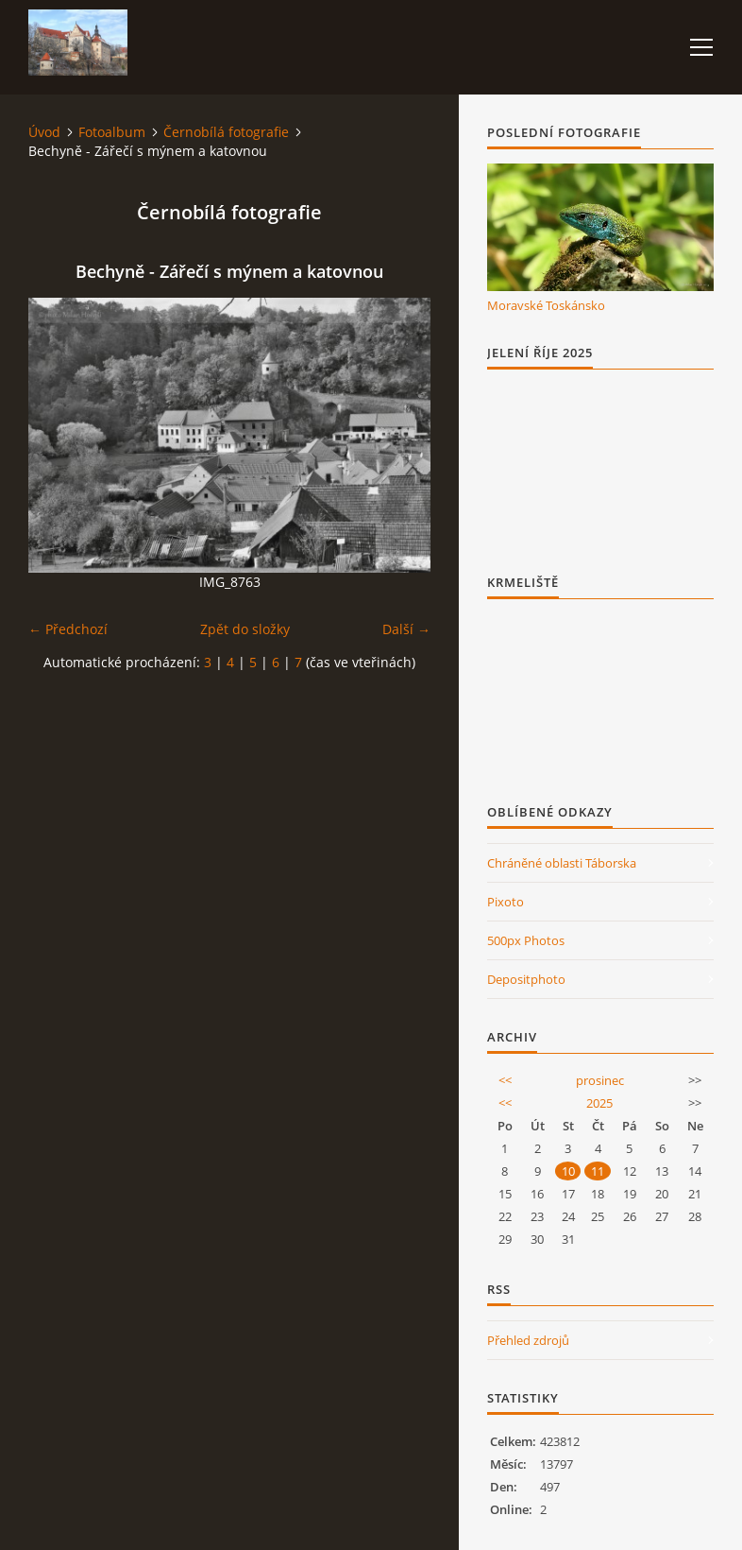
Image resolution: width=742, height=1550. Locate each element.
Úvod (44, 132)
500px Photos (526, 940)
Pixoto (505, 901)
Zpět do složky (245, 629)
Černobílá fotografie (226, 132)
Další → (406, 629)
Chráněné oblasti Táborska (561, 862)
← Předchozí (68, 629)
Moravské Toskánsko (546, 305)
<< (505, 1080)
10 (568, 1171)
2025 (599, 1102)
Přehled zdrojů (528, 1340)
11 (597, 1171)
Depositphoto (526, 979)
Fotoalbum (111, 132)
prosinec (600, 1080)
